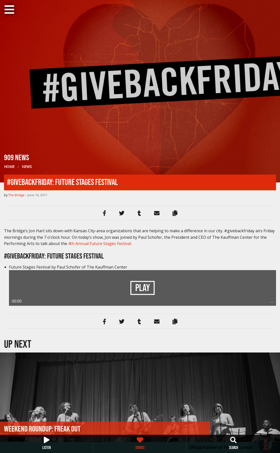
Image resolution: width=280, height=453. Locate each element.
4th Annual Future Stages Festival (99, 243)
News (27, 166)
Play (142, 288)
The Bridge (16, 194)
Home (9, 166)
